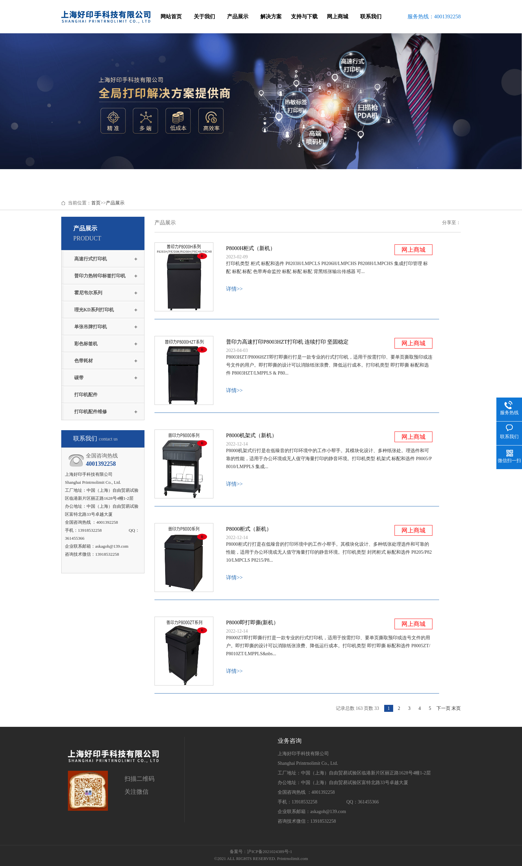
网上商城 (337, 16)
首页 (96, 202)
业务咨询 (290, 740)
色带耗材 (83, 360)
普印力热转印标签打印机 (100, 275)
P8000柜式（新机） (249, 529)
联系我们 (371, 16)
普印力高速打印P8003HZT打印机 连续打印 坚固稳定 (287, 342)
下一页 (443, 708)
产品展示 (237, 16)
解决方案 (271, 16)
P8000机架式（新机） (251, 435)
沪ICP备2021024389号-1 (269, 851)
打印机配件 (86, 394)
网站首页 (171, 16)
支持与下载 (304, 16)
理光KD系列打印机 (94, 309)
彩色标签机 (86, 343)
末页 (456, 708)
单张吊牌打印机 (90, 326)
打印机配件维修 (90, 411)
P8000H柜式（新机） (250, 248)
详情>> (234, 289)
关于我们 (204, 16)
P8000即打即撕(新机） (252, 622)
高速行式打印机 (90, 258)
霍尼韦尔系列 (88, 292)
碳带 (79, 377)
